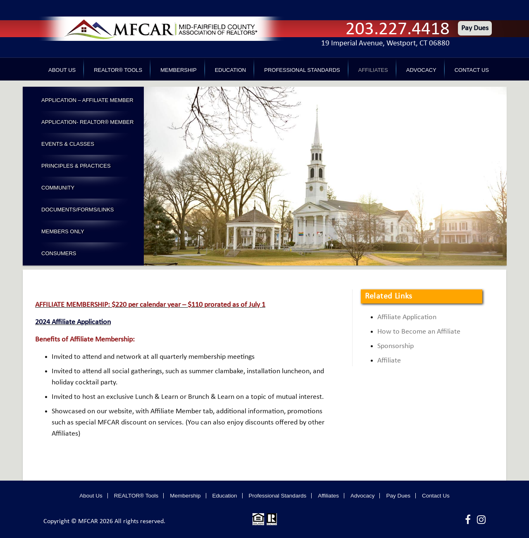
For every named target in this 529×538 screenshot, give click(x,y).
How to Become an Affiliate (418, 332)
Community (57, 188)
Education (230, 70)
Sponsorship (395, 346)
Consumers (58, 253)
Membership (178, 70)
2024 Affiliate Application (73, 322)
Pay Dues (474, 28)
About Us (62, 70)
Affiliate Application (406, 317)
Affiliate (389, 361)
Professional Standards (302, 70)
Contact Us (472, 70)
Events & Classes (67, 144)
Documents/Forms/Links (77, 209)
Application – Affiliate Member (87, 100)
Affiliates (373, 70)
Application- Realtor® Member (87, 122)
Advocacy (421, 70)
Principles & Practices (76, 166)
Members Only (62, 231)
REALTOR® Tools (118, 70)
